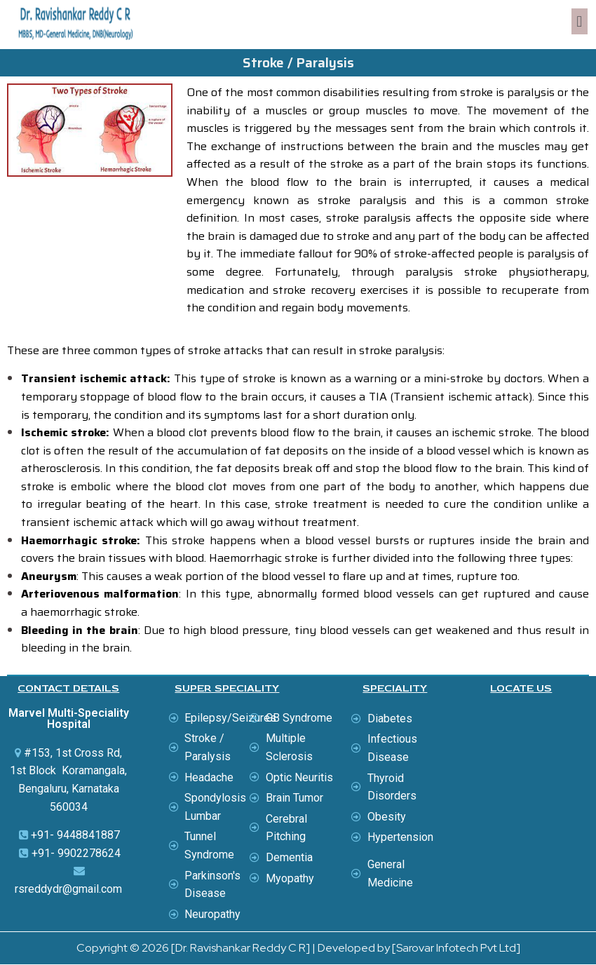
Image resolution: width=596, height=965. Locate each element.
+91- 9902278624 (76, 853)
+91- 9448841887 (75, 835)
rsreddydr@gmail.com (68, 889)
